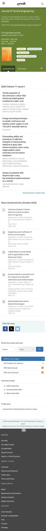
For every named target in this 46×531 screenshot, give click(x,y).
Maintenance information (11, 493)
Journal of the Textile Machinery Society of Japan (19, 409)
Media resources (7, 501)
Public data (5, 475)
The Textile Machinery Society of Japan (24, 25)
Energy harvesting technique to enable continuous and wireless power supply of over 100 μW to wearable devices (15, 122)
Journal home (8, 68)
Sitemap (4, 527)
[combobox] (9, 349)
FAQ (3, 519)
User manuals (6, 512)
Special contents (7, 497)
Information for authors (24, 363)
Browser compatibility (9, 516)
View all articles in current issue (34, 193)
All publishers (6, 448)
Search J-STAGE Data (10, 456)
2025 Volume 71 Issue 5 (13, 86)
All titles (4, 440)
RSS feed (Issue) (24, 368)
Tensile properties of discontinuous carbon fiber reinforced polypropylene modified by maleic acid (14, 97)
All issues (22, 68)
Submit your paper (24, 358)
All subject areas (7, 444)
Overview (4, 467)
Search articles (7, 452)
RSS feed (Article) (24, 372)
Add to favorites (13, 386)
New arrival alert (13, 393)
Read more (5, 21)
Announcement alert (14, 389)
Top (24, 430)
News (3, 489)
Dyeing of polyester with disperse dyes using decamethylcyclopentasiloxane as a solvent (16, 176)
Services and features (9, 471)
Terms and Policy (7, 479)
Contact (4, 523)
